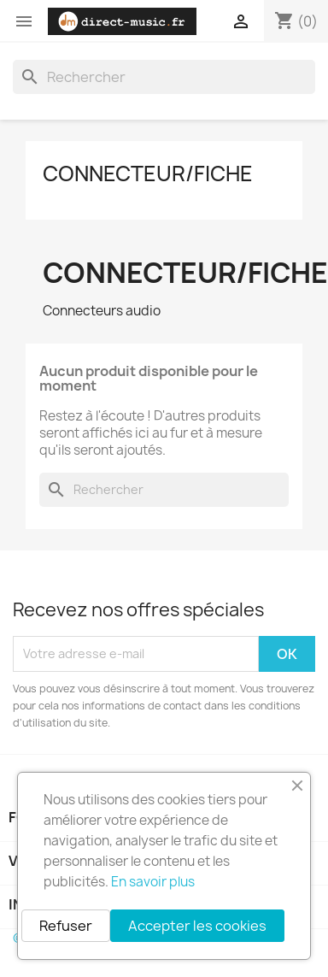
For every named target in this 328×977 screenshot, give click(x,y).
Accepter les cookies (197, 925)
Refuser (65, 925)
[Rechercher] (164, 77)
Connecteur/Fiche (148, 173)
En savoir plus (153, 882)
